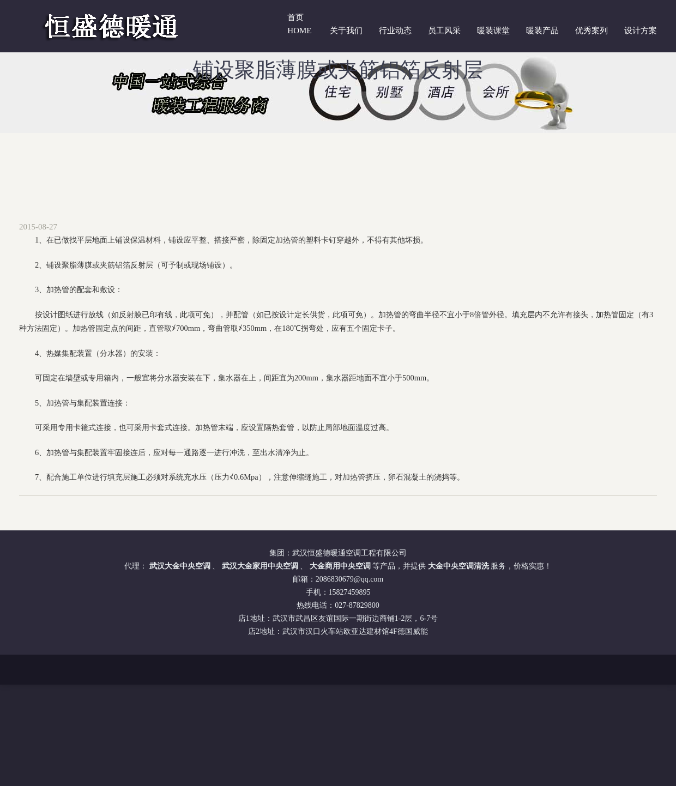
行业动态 (395, 30)
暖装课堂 (493, 30)
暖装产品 (542, 30)
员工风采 (444, 30)
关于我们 (346, 30)
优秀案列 (591, 30)
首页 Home (299, 24)
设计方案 (640, 30)
